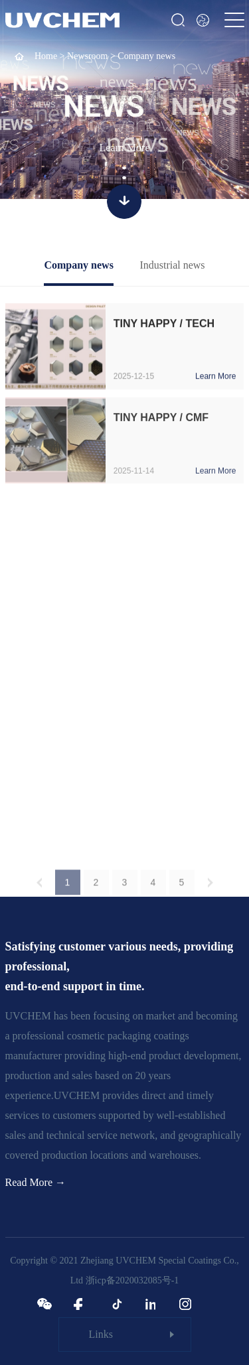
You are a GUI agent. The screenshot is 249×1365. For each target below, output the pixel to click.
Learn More (125, 147)
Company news (78, 265)
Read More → (35, 1182)
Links (101, 1334)
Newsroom (87, 56)
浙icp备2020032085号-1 (132, 1280)
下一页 (210, 888)
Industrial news (172, 265)
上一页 (39, 888)
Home (46, 56)
